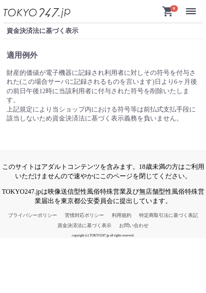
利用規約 (121, 215)
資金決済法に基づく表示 (84, 225)
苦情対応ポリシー (84, 215)
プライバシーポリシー (32, 215)
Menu (192, 8)
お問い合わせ (133, 225)
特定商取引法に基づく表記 (168, 215)
